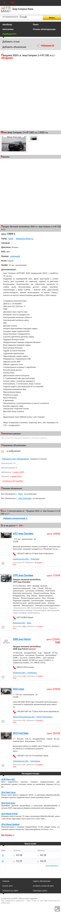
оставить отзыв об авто (43, 886)
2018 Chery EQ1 (8, 779)
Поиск (36, 24)
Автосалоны (8, 29)
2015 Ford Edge (20, 733)
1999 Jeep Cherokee (23, 575)
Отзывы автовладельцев (44, 29)
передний (15, 256)
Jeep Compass (25, 498)
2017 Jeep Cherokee (23, 533)
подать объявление (41, 881)
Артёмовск (32, 672)
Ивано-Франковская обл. (24, 716)
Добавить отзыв (11, 41)
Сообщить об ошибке (12, 480)
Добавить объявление (14, 46)
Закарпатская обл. (21, 559)
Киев (10, 238)
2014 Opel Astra (8, 803)
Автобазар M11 (9, 34)
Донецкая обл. (19, 672)
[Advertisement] (30, 94)
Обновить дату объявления (15, 458)
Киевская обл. (19, 622)
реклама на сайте (10, 890)
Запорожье (35, 761)
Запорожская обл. (21, 761)
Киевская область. (25, 238)
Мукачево (34, 559)
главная (5, 881)
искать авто (7, 886)
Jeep (20, 493)
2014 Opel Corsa (8, 792)
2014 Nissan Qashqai (10, 824)
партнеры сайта (40, 890)
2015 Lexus (18, 688)
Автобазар (7, 24)
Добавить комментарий (15, 518)
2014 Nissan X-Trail (9, 813)
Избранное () (47, 45)
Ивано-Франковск (45, 716)
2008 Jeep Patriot (22, 639)
